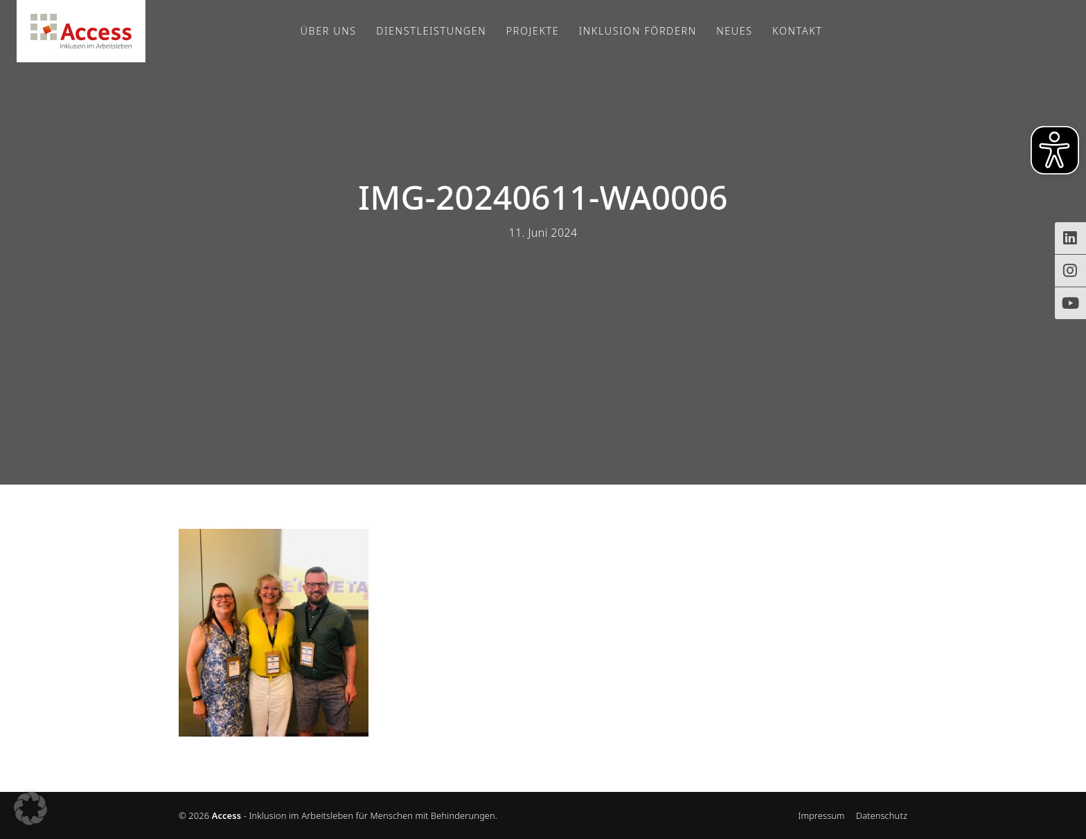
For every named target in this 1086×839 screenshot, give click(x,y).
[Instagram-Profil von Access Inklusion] (1070, 271)
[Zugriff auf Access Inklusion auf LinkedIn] (1070, 238)
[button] (30, 808)
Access (81, 31)
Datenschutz (881, 815)
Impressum (821, 815)
